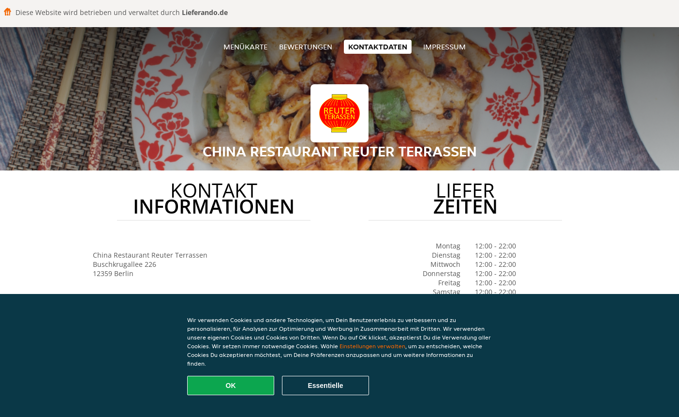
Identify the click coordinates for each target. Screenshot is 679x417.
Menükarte (245, 47)
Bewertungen (305, 47)
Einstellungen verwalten (372, 346)
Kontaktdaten (377, 47)
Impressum (444, 47)
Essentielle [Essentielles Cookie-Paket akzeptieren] (325, 385)
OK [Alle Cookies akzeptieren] (231, 385)
